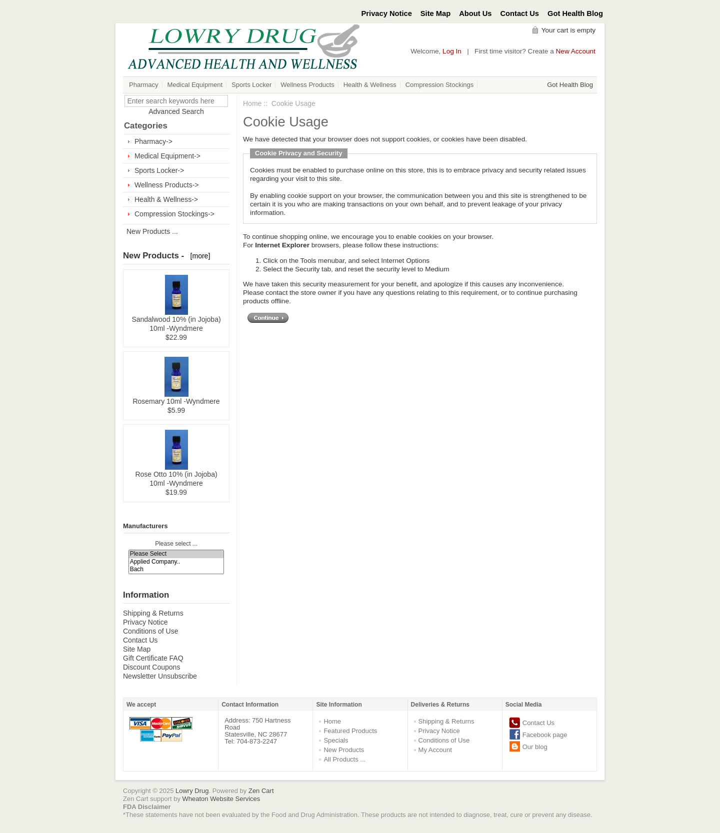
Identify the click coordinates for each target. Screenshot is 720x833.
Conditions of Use (150, 631)
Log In (452, 51)
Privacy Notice (387, 13)
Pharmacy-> (153, 141)
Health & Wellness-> (166, 199)
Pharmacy (143, 84)
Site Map (435, 13)
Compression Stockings (440, 84)
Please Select (176, 554)
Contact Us (520, 13)
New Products (344, 750)
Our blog (535, 747)
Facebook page (545, 735)
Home (252, 103)
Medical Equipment (195, 84)
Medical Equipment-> (167, 156)
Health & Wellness (370, 84)
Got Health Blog (575, 13)
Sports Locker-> (159, 170)
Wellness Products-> (166, 185)
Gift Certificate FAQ (153, 658)
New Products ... (152, 231)
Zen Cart (261, 791)
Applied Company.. (176, 562)
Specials (336, 740)
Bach (176, 569)
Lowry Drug (192, 791)
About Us (475, 13)
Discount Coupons (151, 667)
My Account (435, 750)
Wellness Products (307, 84)
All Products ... (345, 759)
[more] (198, 256)
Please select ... (176, 543)
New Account (576, 51)
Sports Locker (252, 84)
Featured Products (350, 731)
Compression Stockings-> (174, 214)
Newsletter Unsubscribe (160, 676)
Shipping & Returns (153, 613)
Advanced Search (176, 111)
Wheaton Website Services (221, 799)
